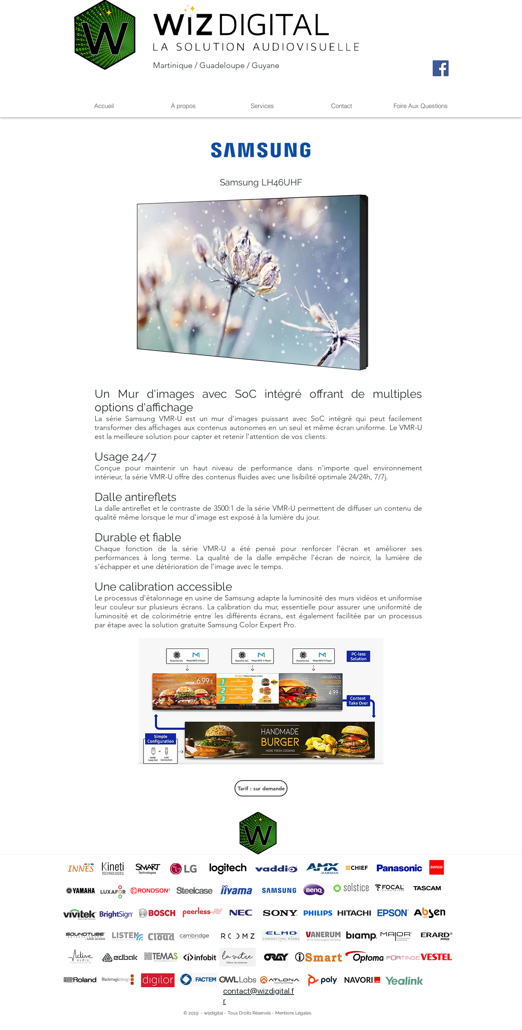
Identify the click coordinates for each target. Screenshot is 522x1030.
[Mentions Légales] (293, 1013)
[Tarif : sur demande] (261, 788)
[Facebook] (441, 68)
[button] (262, 106)
